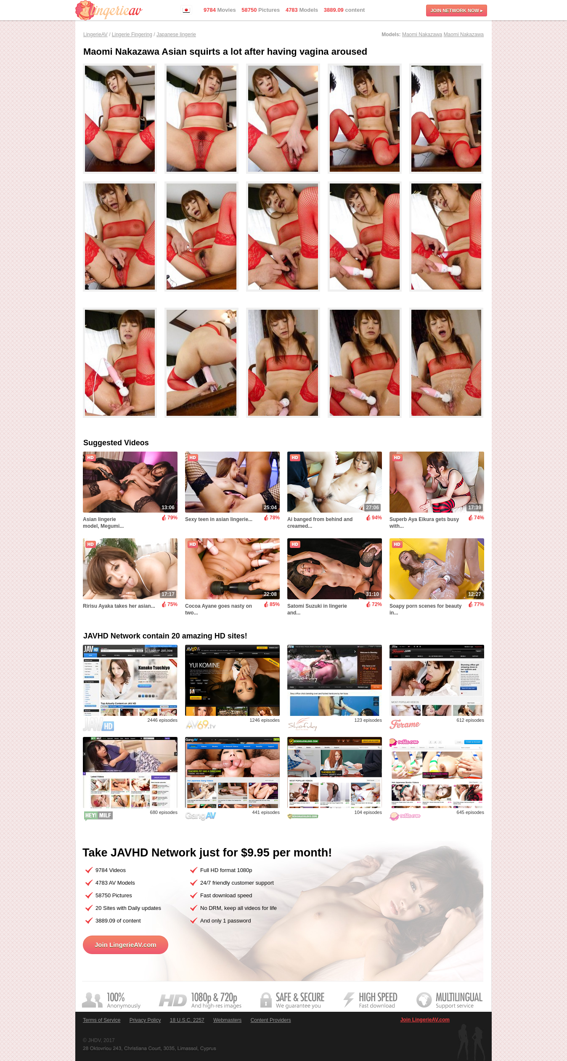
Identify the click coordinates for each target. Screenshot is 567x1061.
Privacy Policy (145, 1020)
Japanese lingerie (176, 34)
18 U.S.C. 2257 (187, 1020)
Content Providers (271, 1020)
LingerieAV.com (109, 10)
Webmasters (227, 1020)
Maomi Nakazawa (422, 34)
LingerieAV (95, 34)
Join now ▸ (456, 10)
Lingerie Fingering (132, 34)
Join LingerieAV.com (125, 944)
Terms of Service (101, 1020)
